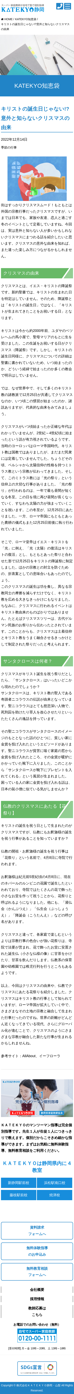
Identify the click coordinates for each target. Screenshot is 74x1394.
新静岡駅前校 (18, 1183)
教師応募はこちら (37, 1311)
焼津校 (54, 1195)
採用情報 (37, 1299)
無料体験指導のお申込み (37, 1251)
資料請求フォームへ (37, 1230)
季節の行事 (9, 147)
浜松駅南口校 (54, 1183)
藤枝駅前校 (18, 1195)
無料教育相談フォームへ (37, 1272)
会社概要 (37, 1290)
